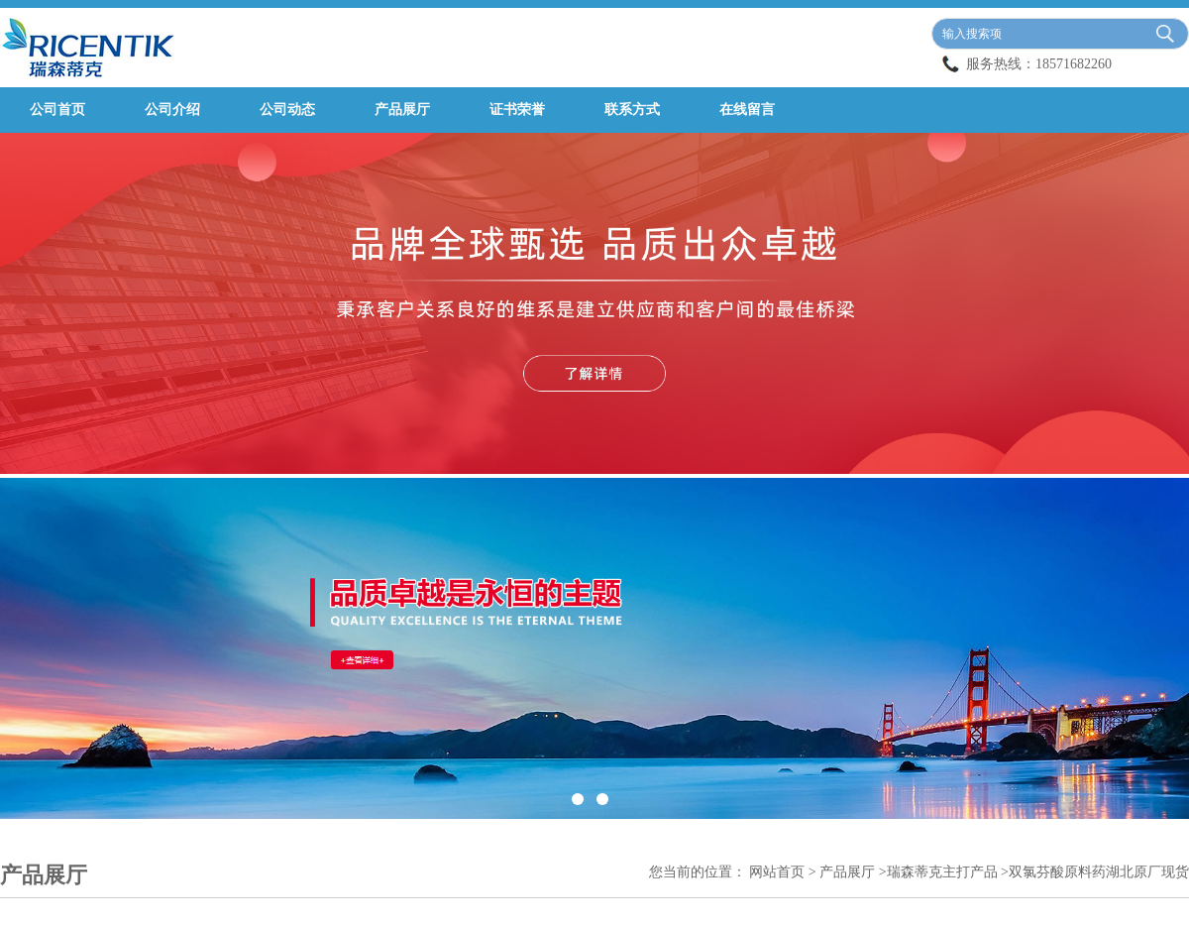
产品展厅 (402, 109)
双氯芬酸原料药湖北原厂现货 (1099, 872)
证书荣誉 (517, 109)
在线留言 (747, 109)
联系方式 (632, 109)
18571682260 (1073, 64)
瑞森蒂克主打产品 (942, 872)
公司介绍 (172, 109)
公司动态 (287, 109)
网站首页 (777, 872)
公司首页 (57, 109)
